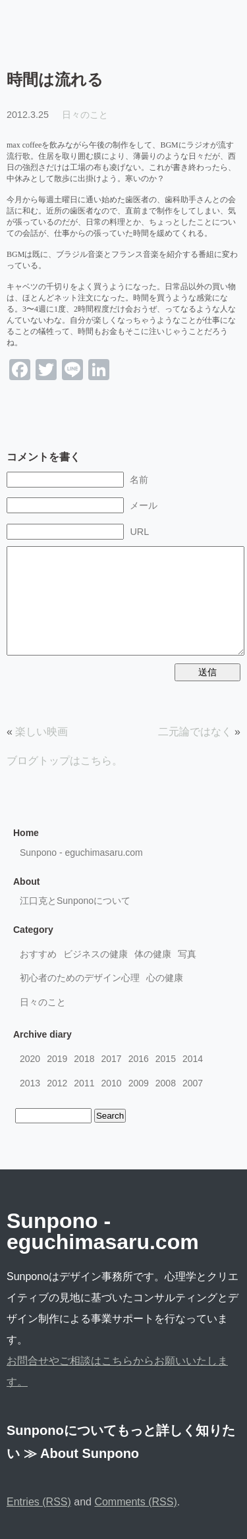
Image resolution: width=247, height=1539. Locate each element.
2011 (84, 1083)
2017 (111, 1058)
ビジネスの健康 (95, 954)
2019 (57, 1058)
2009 (138, 1083)
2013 (30, 1083)
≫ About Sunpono (82, 1453)
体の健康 (152, 954)
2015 (165, 1058)
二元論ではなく (195, 731)
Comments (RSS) (135, 1501)
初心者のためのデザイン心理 (80, 977)
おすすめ (38, 954)
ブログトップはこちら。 (65, 760)
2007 (192, 1083)
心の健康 (164, 977)
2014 (192, 1058)
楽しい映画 (41, 731)
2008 (165, 1083)
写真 (187, 954)
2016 (138, 1058)
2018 (84, 1058)
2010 (111, 1083)
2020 (30, 1058)
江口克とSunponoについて (75, 900)
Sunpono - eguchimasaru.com (81, 852)
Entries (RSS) (39, 1501)
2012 (57, 1083)
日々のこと (85, 114)
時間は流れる (55, 79)
